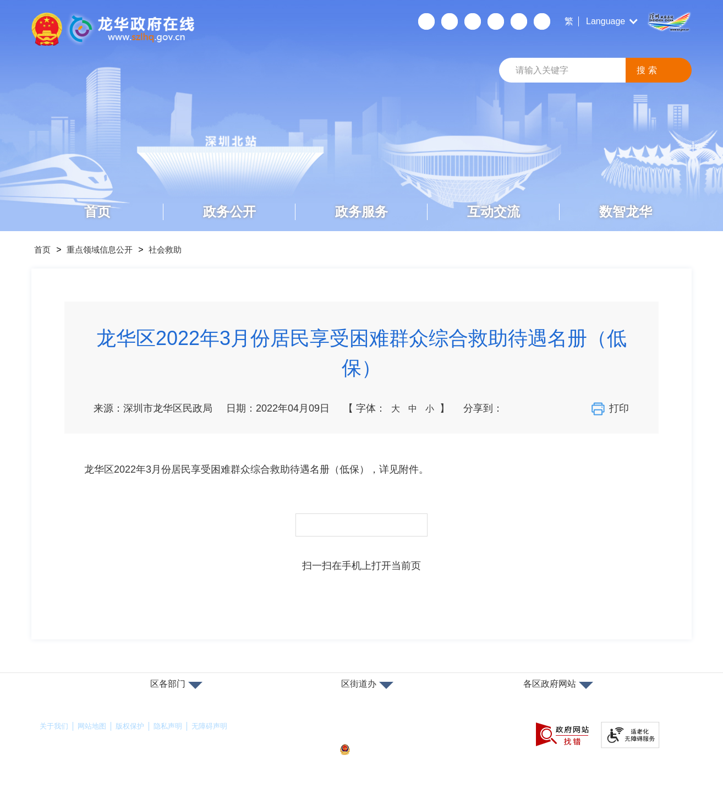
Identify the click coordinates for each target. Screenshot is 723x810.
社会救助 (178, 249)
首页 (97, 211)
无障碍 (472, 21)
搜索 (648, 70)
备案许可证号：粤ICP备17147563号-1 (404, 731)
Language (605, 21)
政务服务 (361, 211)
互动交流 (493, 211)
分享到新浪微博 (535, 408)
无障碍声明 (219, 726)
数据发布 (541, 21)
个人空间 (426, 21)
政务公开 (229, 211)
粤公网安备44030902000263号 (399, 750)
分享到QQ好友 (573, 408)
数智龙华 (625, 211)
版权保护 (135, 726)
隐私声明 (175, 726)
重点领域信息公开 (107, 249)
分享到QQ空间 (554, 408)
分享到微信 (515, 408)
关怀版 (495, 21)
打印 (612, 408)
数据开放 (518, 21)
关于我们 (55, 726)
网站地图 (95, 726)
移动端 (449, 21)
